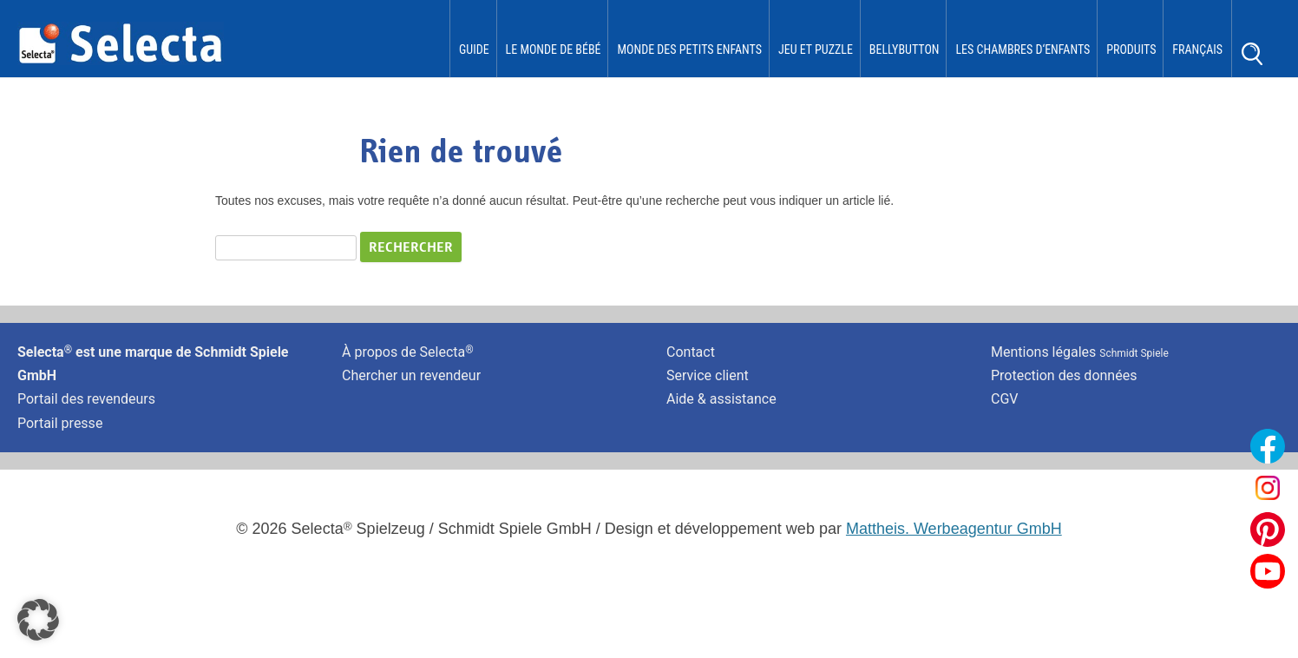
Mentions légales (1080, 352)
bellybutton (904, 49)
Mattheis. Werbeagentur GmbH (954, 528)
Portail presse (59, 423)
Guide (474, 49)
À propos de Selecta (408, 352)
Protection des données (1064, 375)
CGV (1005, 399)
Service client (707, 375)
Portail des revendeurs (86, 399)
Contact (690, 352)
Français (1197, 49)
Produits (1131, 49)
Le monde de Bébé (553, 49)
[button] (38, 620)
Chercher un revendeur (411, 375)
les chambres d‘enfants (1022, 49)
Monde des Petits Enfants (689, 49)
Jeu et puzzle (815, 49)
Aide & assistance (721, 399)
